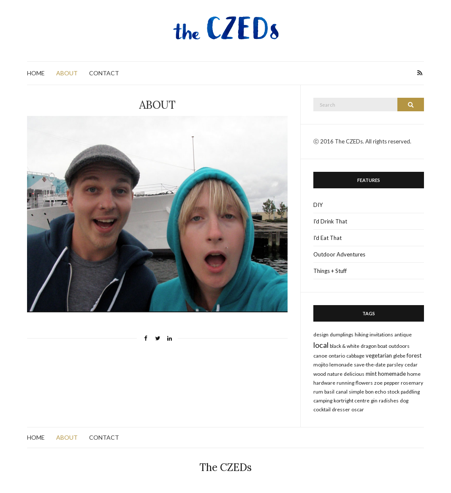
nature (334, 374)
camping (322, 400)
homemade (392, 373)
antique (403, 334)
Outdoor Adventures (339, 254)
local (321, 345)
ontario (337, 356)
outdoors (399, 346)
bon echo (375, 391)
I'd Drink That (330, 221)
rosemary (412, 383)
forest (414, 355)
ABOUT (67, 73)
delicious (354, 374)
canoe (320, 356)
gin (374, 400)
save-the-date (370, 364)
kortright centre (351, 400)
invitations (381, 334)
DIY (318, 204)
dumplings (341, 334)
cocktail (322, 409)
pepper (391, 383)
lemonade (341, 364)
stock (393, 391)
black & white (344, 346)
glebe (399, 356)
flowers (364, 383)
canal (342, 391)
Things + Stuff (330, 270)
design (321, 334)
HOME (36, 73)
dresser (341, 409)
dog (404, 400)
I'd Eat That (327, 237)
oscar (357, 409)
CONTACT (104, 73)
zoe (378, 383)
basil (329, 391)
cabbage (355, 356)
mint (371, 373)
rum (318, 391)
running (345, 383)
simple (356, 391)
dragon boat (374, 346)
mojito (320, 364)
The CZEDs (225, 467)
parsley (395, 364)
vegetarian (379, 355)
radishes (389, 400)
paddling (410, 391)
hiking (361, 334)
